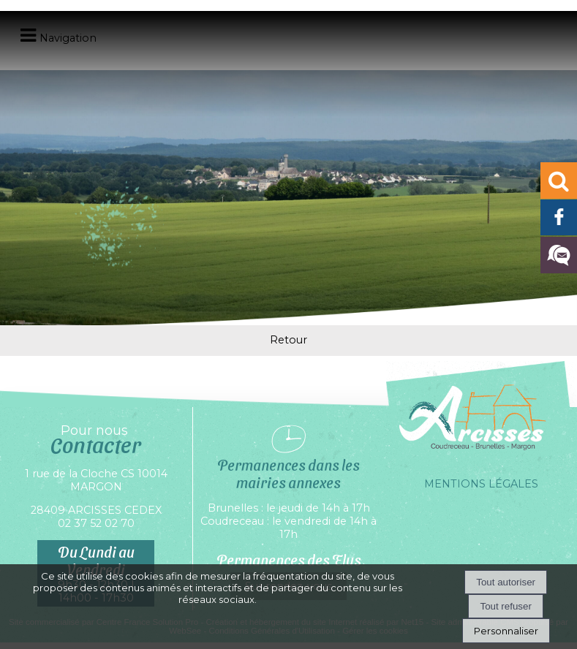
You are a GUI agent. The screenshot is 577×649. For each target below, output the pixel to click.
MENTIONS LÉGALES (481, 483)
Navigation (68, 38)
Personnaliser (506, 631)
